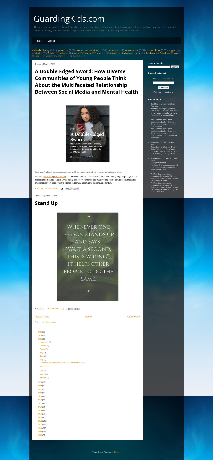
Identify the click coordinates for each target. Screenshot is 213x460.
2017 (40, 403)
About (51, 41)
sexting (88, 53)
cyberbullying (40, 50)
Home (38, 41)
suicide (38, 56)
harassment (57, 56)
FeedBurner (169, 92)
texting (125, 53)
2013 (40, 417)
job (77, 56)
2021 (40, 389)
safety (112, 50)
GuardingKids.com (69, 18)
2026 (40, 332)
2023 (40, 382)
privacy (63, 53)
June (42, 356)
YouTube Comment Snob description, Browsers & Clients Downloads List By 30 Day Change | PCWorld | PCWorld (164, 177)
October (43, 345)
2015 (40, 410)
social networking (88, 50)
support (172, 50)
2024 (40, 339)
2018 (40, 400)
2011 (40, 424)
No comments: (52, 188)
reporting (177, 53)
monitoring (37, 53)
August (43, 349)
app (47, 56)
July (42, 353)
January (43, 378)
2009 (40, 431)
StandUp (164, 53)
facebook (150, 53)
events (69, 56)
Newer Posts (42, 316)
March (42, 374)
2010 (40, 428)
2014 (40, 414)
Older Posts (134, 316)
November (44, 342)
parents (63, 50)
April (42, 371)
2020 (40, 393)
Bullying (51, 53)
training (75, 53)
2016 (40, 407)
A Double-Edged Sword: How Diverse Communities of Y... (62, 363)
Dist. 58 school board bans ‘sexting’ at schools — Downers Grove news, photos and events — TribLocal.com (164, 123)
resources (131, 50)
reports (113, 53)
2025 (40, 335)
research (101, 53)
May (42, 360)
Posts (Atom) (51, 322)
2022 (40, 386)
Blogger (117, 452)
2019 (40, 396)
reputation (153, 50)
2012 (40, 421)
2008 (40, 435)
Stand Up (46, 203)
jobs (82, 56)
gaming (137, 53)
